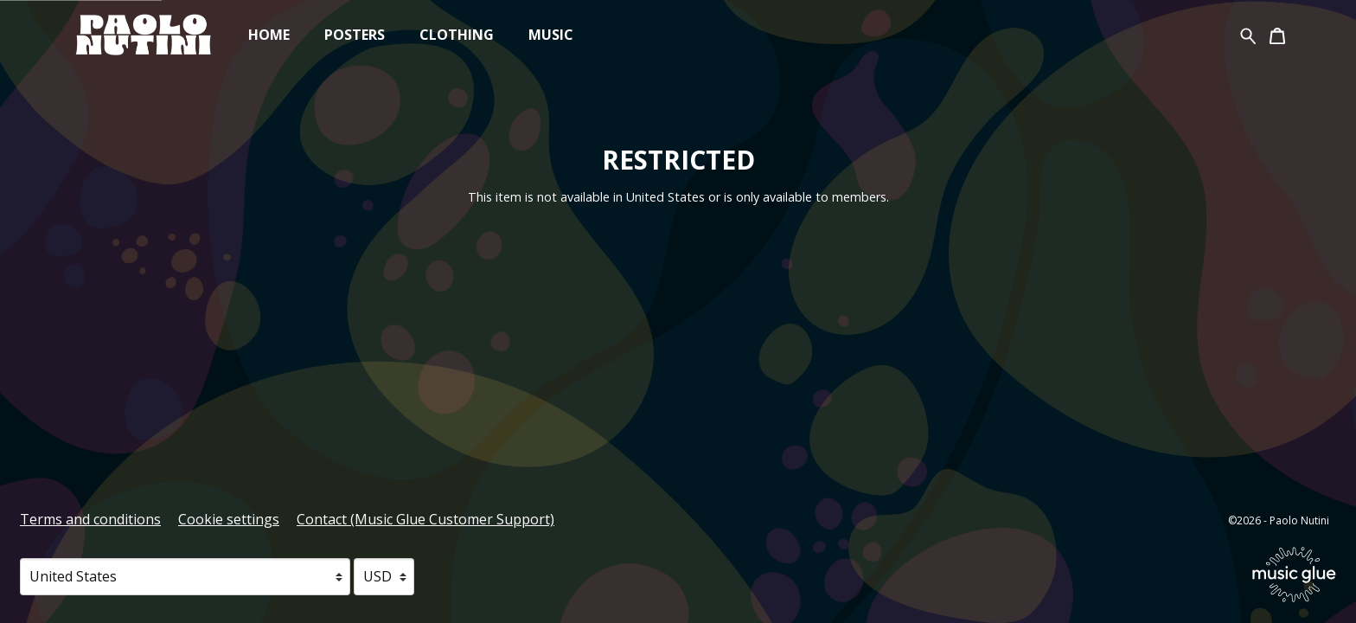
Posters (354, 34)
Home (269, 34)
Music (550, 34)
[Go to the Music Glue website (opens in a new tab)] (1294, 574)
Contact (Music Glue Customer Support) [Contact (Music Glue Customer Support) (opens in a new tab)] (425, 519)
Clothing (456, 34)
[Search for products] (1248, 34)
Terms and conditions (90, 519)
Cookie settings (228, 519)
